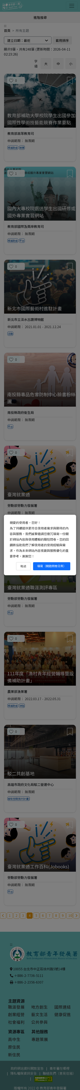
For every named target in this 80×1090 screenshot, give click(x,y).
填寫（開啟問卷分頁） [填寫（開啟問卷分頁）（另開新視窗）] (51, 566)
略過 (23, 566)
